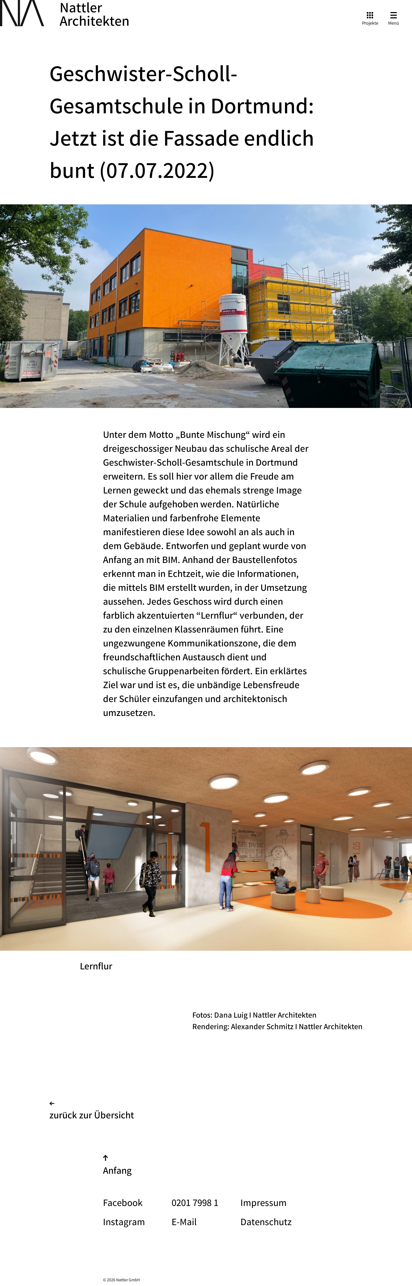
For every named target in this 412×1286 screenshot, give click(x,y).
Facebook (122, 1204)
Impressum (263, 1204)
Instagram (124, 1223)
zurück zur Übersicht (91, 1113)
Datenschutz (266, 1223)
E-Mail (184, 1223)
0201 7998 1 (195, 1204)
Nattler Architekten (95, 16)
